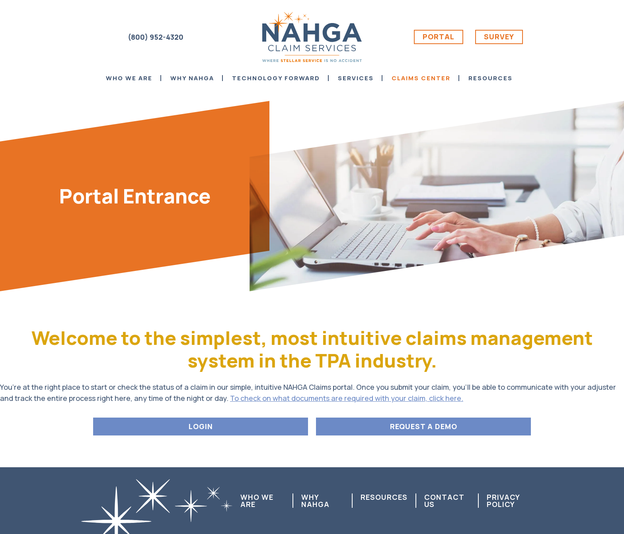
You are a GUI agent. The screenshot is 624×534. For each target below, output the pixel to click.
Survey (499, 36)
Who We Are (256, 500)
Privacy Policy (503, 500)
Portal (438, 36)
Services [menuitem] (356, 78)
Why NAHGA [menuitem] (192, 78)
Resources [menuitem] (490, 78)
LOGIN (201, 426)
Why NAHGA (315, 500)
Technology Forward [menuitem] (276, 78)
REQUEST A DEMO (423, 426)
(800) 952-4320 (155, 37)
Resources (384, 497)
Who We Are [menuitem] (129, 78)
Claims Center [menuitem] (421, 78)
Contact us (444, 500)
